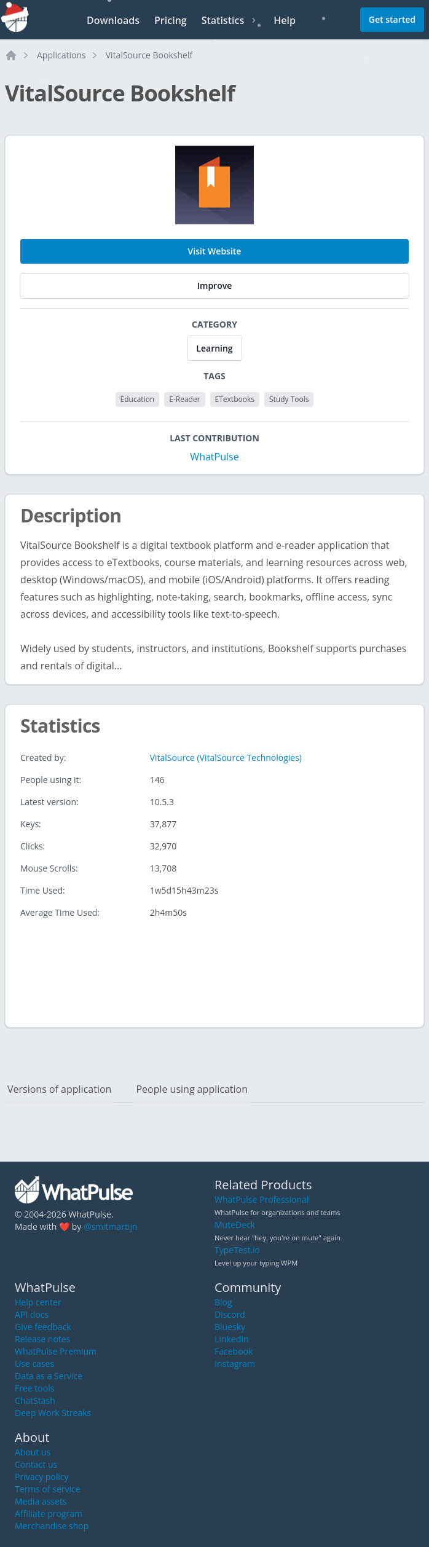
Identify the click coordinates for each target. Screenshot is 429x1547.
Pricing (170, 20)
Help (285, 20)
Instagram (234, 1363)
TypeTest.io (237, 1250)
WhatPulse (214, 456)
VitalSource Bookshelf (149, 55)
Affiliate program (48, 1513)
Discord (229, 1314)
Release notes (42, 1339)
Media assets (41, 1501)
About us (32, 1452)
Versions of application (59, 1089)
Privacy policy (42, 1476)
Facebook (233, 1351)
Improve (214, 285)
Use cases (34, 1363)
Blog (223, 1302)
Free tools (34, 1388)
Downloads (113, 20)
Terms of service (48, 1489)
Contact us (36, 1464)
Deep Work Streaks (53, 1413)
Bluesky (229, 1326)
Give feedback (43, 1326)
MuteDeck (234, 1224)
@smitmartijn (111, 1226)
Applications (61, 55)
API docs (32, 1314)
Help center (38, 1302)
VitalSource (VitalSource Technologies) (226, 757)
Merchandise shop (52, 1526)
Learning (214, 348)
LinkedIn (231, 1339)
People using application (192, 1089)
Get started (392, 19)
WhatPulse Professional (261, 1199)
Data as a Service (48, 1376)
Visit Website (215, 251)
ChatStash (35, 1400)
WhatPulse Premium (55, 1351)
